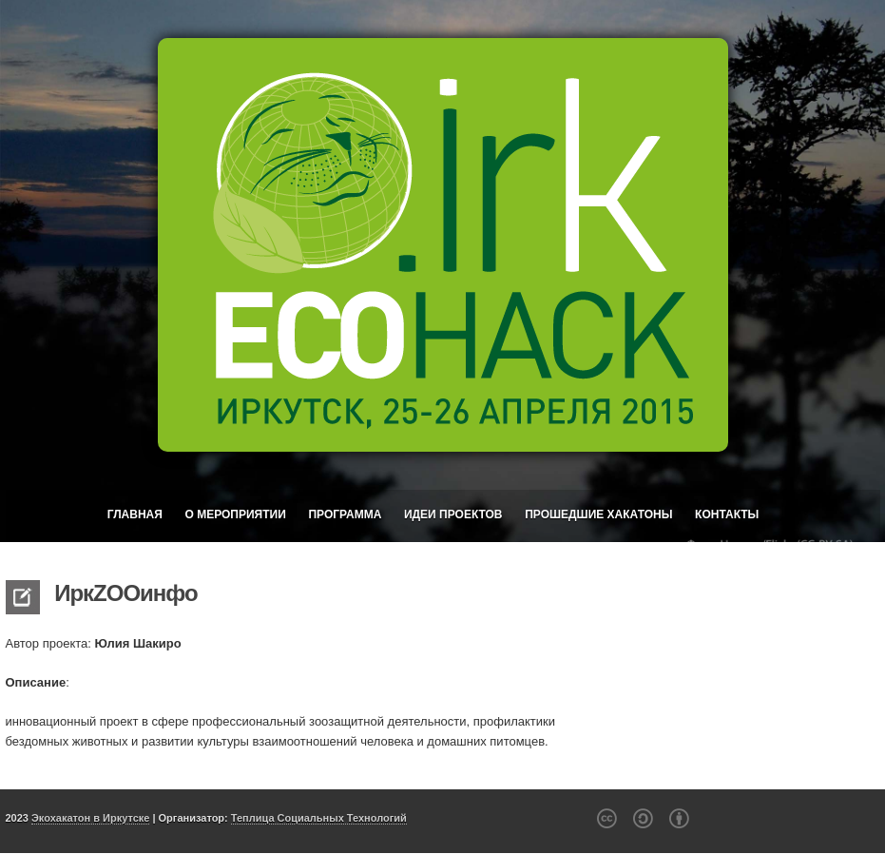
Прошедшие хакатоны (598, 514)
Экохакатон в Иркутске (90, 818)
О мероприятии (234, 514)
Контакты (727, 514)
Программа (344, 514)
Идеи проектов (453, 514)
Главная (135, 514)
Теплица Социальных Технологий (319, 818)
